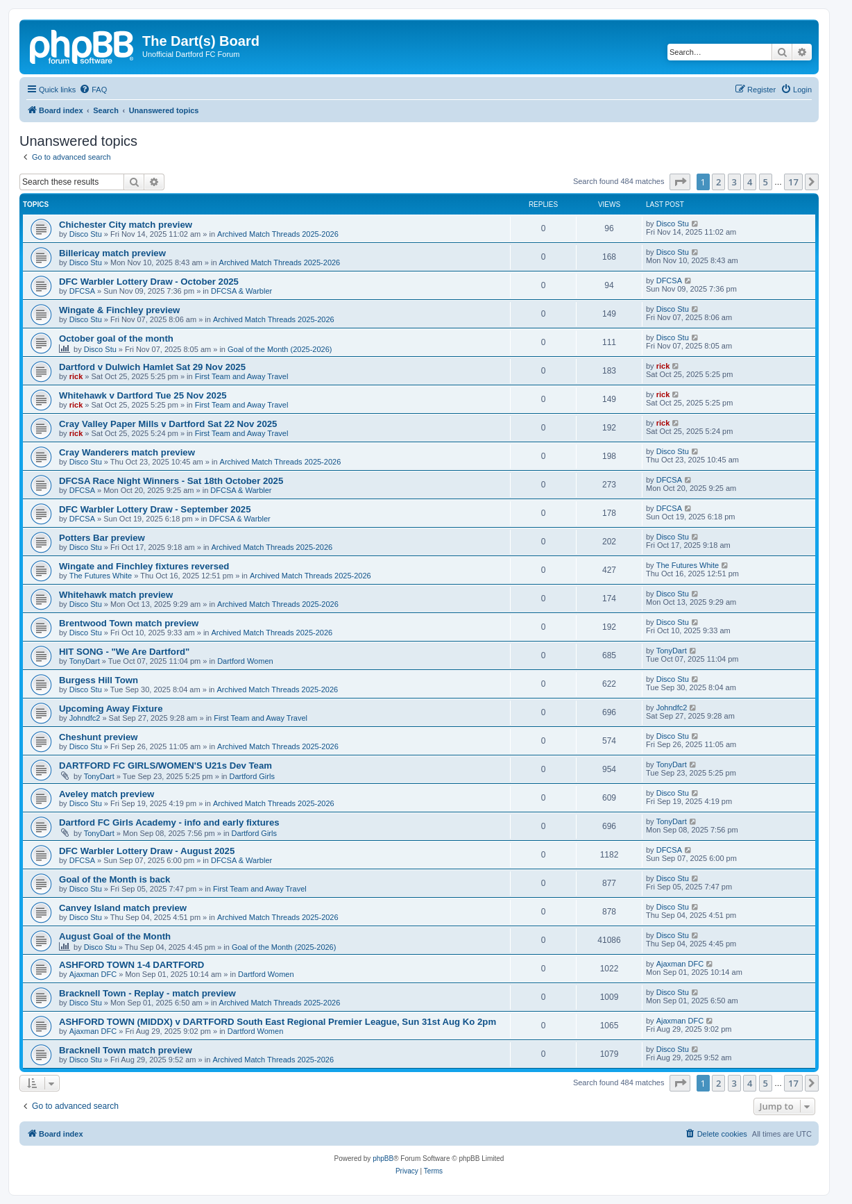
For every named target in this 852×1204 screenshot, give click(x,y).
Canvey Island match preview (123, 908)
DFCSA (82, 291)
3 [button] (734, 182)
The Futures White (100, 575)
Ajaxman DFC (93, 974)
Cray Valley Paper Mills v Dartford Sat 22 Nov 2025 (168, 424)
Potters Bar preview (102, 538)
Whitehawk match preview (116, 595)
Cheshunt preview (98, 737)
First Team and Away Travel (242, 376)
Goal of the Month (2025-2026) (280, 349)
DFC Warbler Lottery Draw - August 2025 (147, 851)
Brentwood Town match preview (128, 623)
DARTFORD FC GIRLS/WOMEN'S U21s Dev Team (165, 765)
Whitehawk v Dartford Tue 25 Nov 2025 (143, 395)
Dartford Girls (252, 776)
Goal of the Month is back (114, 879)
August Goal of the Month (115, 936)
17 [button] (793, 182)
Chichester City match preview (125, 224)
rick (76, 376)
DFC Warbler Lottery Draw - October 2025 (149, 281)
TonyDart (84, 661)
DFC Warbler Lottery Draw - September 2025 (155, 509)
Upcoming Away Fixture (111, 708)
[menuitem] (93, 89)
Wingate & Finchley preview (119, 310)
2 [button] (718, 182)
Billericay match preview (112, 253)
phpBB (383, 1158)
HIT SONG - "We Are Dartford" (124, 651)
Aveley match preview (106, 794)
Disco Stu (85, 234)
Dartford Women (245, 661)
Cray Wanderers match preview (127, 452)
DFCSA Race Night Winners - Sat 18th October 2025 (171, 481)
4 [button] (749, 182)
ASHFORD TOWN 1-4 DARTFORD (131, 965)
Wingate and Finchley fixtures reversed (144, 566)
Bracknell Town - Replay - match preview (147, 993)
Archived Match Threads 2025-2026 (278, 234)
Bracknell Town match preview (125, 1050)
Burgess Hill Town (98, 680)
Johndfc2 (85, 718)
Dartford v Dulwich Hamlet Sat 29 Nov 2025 (152, 367)
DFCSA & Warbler (241, 291)
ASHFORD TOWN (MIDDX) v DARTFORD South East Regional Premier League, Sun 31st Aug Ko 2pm (277, 1022)
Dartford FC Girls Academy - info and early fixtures (169, 822)
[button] (680, 182)
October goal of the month (116, 338)
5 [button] (765, 182)
